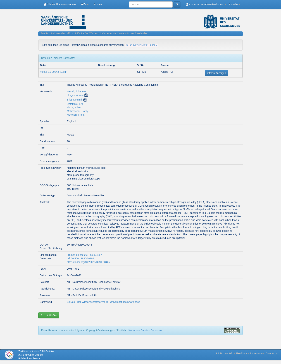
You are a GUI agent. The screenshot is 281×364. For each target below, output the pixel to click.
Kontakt (229, 353)
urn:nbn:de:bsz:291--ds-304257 (84, 254)
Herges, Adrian (75, 95)
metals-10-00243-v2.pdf (53, 71)
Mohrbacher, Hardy (77, 111)
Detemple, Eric (75, 103)
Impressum (256, 353)
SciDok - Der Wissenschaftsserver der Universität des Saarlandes (110, 33)
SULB (218, 353)
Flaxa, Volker (74, 107)
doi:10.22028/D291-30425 (141, 45)
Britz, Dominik (74, 99)
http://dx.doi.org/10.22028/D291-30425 (88, 262)
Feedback (241, 353)
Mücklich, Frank (75, 114)
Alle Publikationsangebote (60, 4)
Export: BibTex (49, 315)
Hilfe (85, 4)
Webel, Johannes (76, 91)
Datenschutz (272, 353)
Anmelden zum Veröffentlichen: (206, 4)
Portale (98, 4)
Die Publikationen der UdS (55, 33)
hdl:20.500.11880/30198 (80, 258)
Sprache (234, 4)
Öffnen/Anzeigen (216, 73)
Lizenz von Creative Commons (145, 330)
